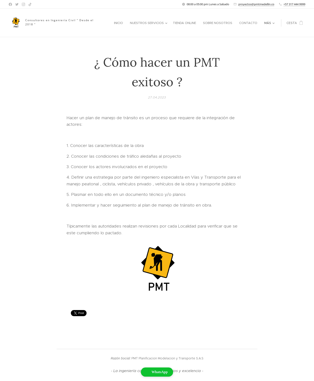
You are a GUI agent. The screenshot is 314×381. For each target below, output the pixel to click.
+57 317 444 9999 (294, 4)
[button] (157, 372)
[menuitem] (119, 22)
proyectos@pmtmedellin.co (256, 4)
